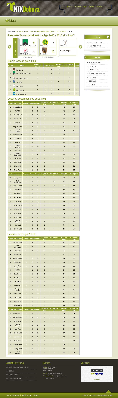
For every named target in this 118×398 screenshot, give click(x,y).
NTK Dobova (19, 31)
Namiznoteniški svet (15, 378)
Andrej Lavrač (17, 205)
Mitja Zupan (17, 209)
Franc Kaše (17, 123)
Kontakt (36, 395)
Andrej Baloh (18, 178)
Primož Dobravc (17, 130)
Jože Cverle (17, 119)
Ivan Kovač (17, 197)
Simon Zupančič (18, 221)
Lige (23, 395)
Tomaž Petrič (18, 115)
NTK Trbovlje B (19, 94)
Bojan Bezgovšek (17, 154)
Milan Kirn (18, 189)
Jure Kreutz (17, 142)
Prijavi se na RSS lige (95, 42)
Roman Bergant (17, 146)
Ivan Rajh (18, 201)
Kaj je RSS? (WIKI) (95, 46)
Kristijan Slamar (17, 111)
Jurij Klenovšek (17, 134)
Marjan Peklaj (17, 170)
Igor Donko (17, 217)
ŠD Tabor (17, 82)
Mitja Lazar (17, 213)
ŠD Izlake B (18, 90)
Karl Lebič (18, 225)
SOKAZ (11, 371)
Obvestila (16, 395)
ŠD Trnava (18, 86)
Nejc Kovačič (18, 229)
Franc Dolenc (18, 186)
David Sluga (17, 162)
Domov (9, 395)
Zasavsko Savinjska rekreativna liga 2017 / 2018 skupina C (48, 31)
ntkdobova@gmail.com (55, 373)
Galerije (29, 395)
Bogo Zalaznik (17, 127)
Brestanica (18, 70)
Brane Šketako (17, 158)
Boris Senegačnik (17, 181)
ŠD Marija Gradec (20, 78)
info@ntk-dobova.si (61, 376)
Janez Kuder (18, 297)
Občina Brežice (13, 375)
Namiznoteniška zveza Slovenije (19, 367)
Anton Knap (17, 138)
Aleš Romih (17, 193)
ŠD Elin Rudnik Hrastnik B (97, 73)
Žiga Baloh (17, 166)
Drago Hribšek (17, 317)
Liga (26, 31)
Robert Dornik (17, 107)
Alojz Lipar (18, 150)
